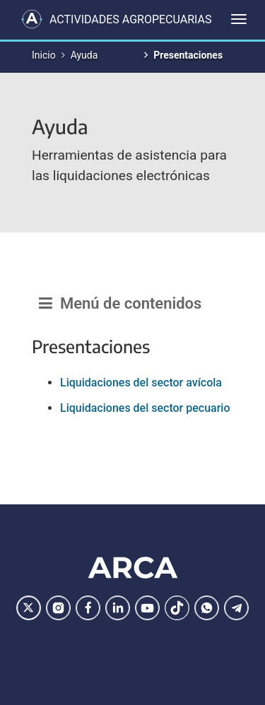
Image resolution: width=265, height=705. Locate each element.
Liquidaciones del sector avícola (141, 382)
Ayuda (84, 55)
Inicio (44, 55)
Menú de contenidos (120, 303)
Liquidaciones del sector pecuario (145, 408)
